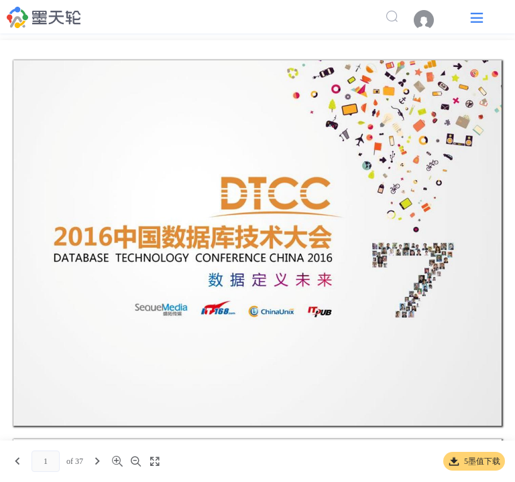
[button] (476, 17)
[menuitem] (430, 20)
